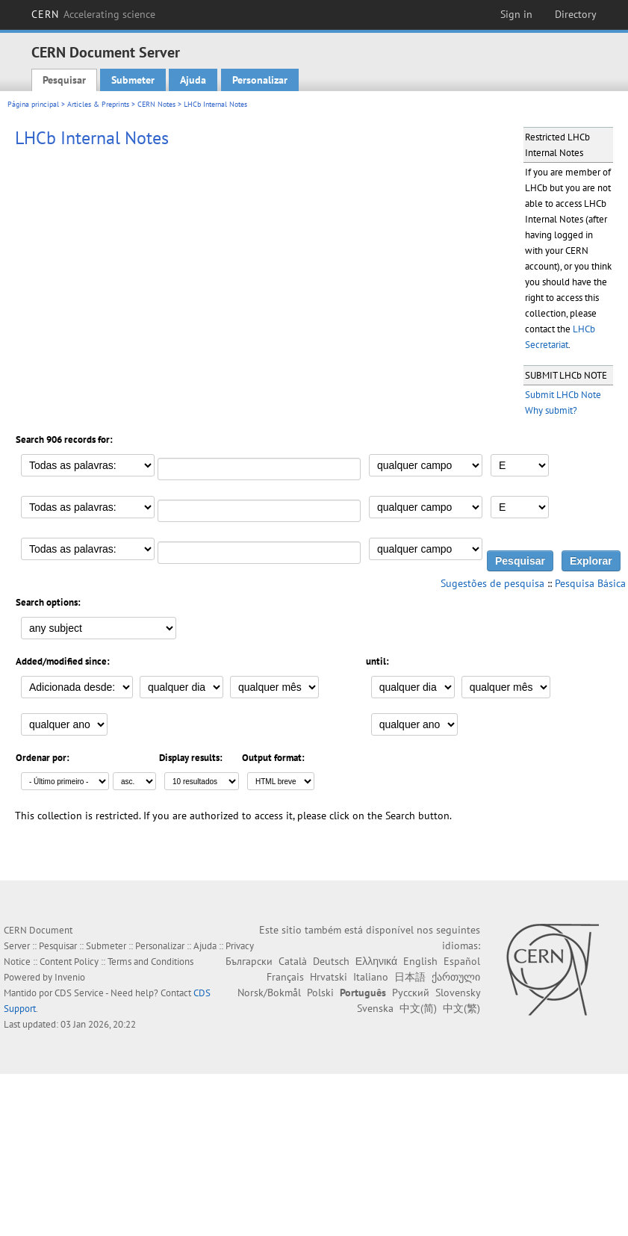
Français (285, 977)
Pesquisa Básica (590, 583)
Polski (320, 992)
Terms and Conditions (150, 961)
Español (462, 961)
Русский (410, 992)
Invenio (70, 977)
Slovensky (457, 992)
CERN (93, 14)
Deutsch (331, 961)
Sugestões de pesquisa (492, 583)
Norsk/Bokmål (269, 992)
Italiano (370, 977)
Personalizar (259, 80)
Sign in (516, 14)
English (420, 961)
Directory (576, 14)
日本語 (410, 977)
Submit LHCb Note (563, 394)
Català (293, 961)
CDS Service (79, 993)
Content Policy (69, 961)
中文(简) (418, 1008)
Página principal (33, 104)
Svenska (375, 1008)
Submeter (133, 80)
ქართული (456, 977)
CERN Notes (156, 104)
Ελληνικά (376, 961)
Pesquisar (64, 80)
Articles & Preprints (98, 104)
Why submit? (551, 410)
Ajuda (193, 80)
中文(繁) (461, 1008)
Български (249, 961)
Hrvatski (328, 977)
